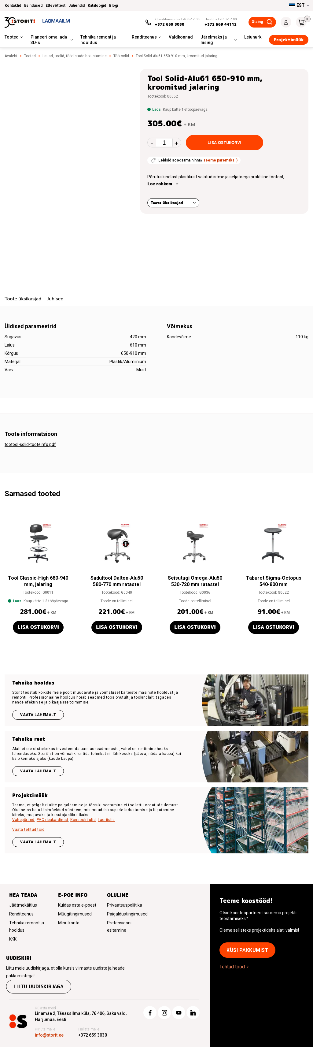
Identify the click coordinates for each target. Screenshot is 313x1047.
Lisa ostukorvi (224, 142)
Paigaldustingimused (127, 913)
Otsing (257, 22)
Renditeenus (144, 37)
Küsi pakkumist (247, 950)
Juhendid (76, 5)
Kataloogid (97, 5)
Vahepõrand (23, 820)
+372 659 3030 (169, 24)
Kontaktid (13, 5)
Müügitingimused (75, 913)
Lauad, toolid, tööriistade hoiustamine (74, 56)
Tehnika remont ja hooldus (98, 40)
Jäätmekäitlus (23, 905)
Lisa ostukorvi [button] (38, 627)
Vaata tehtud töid (28, 829)
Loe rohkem (159, 184)
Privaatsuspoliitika (124, 905)
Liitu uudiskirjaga (38, 986)
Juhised (55, 298)
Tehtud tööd (232, 967)
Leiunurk (252, 37)
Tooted (12, 37)
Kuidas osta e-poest (77, 905)
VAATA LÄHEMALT (38, 842)
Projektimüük (289, 40)
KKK (13, 939)
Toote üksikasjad (167, 202)
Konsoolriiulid (83, 820)
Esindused (33, 5)
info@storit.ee (49, 1035)
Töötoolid (121, 56)
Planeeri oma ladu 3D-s (49, 40)
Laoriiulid (106, 820)
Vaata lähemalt (38, 715)
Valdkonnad (181, 37)
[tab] (23, 299)
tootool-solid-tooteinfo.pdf (30, 444)
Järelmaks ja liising (214, 40)
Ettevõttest (55, 5)
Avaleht (11, 56)
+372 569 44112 (220, 24)
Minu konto (68, 922)
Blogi (113, 5)
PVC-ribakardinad (52, 820)
